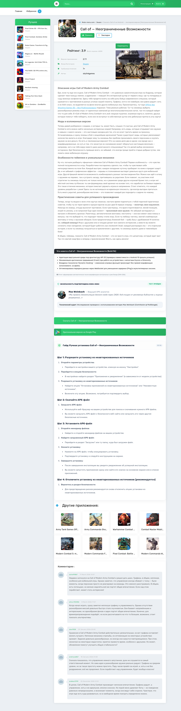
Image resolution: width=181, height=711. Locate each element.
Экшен (86, 64)
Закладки (104, 35)
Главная (18, 11)
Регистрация (147, 4)
